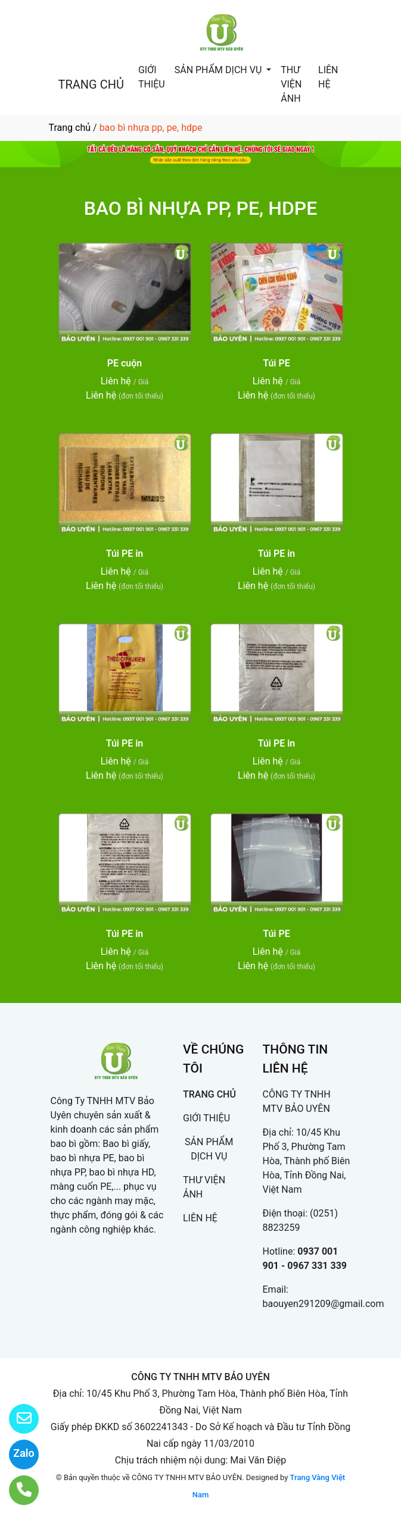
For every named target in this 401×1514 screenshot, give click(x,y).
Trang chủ (70, 127)
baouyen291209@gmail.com (323, 1303)
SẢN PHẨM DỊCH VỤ (220, 70)
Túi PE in (125, 553)
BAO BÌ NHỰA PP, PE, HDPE (201, 208)
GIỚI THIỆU (151, 77)
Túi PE (276, 363)
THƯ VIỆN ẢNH (291, 84)
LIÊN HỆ (328, 77)
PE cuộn (124, 363)
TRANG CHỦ (91, 84)
